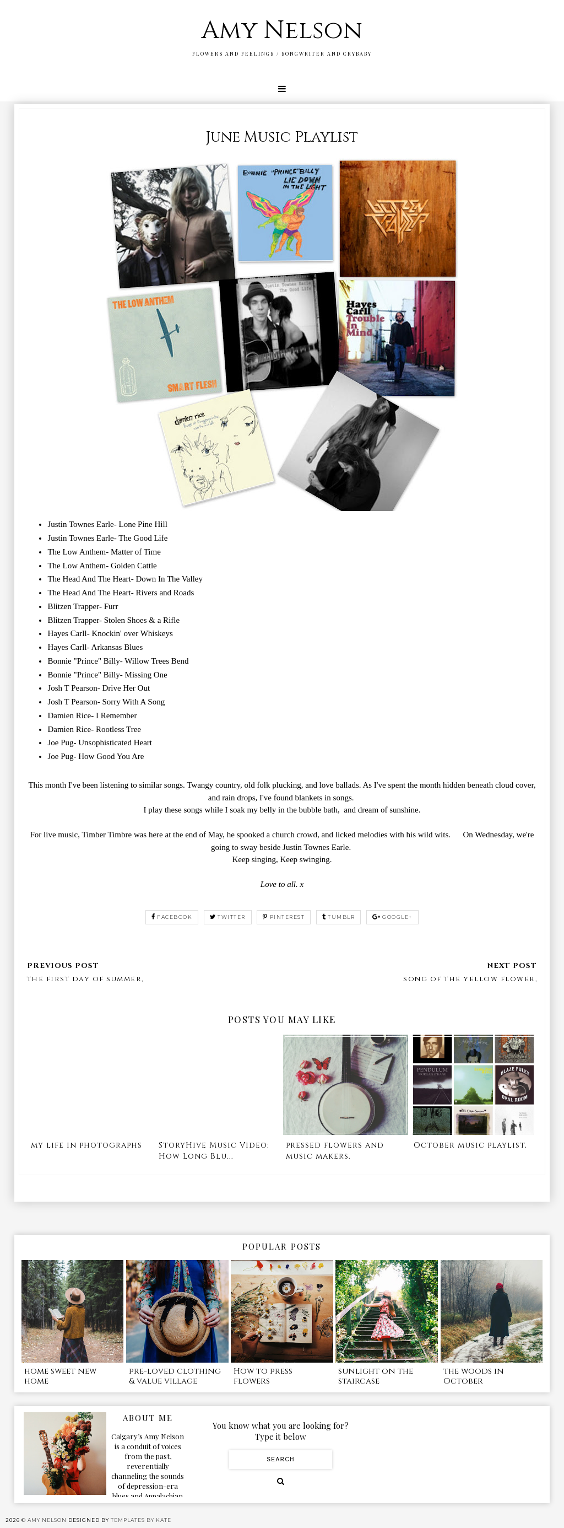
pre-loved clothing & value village (175, 1376)
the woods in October (473, 1376)
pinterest (284, 917)
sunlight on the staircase (375, 1376)
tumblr (338, 917)
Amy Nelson (282, 30)
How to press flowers (263, 1376)
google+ (392, 917)
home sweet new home (60, 1376)
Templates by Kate (141, 1520)
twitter (228, 917)
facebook (172, 917)
